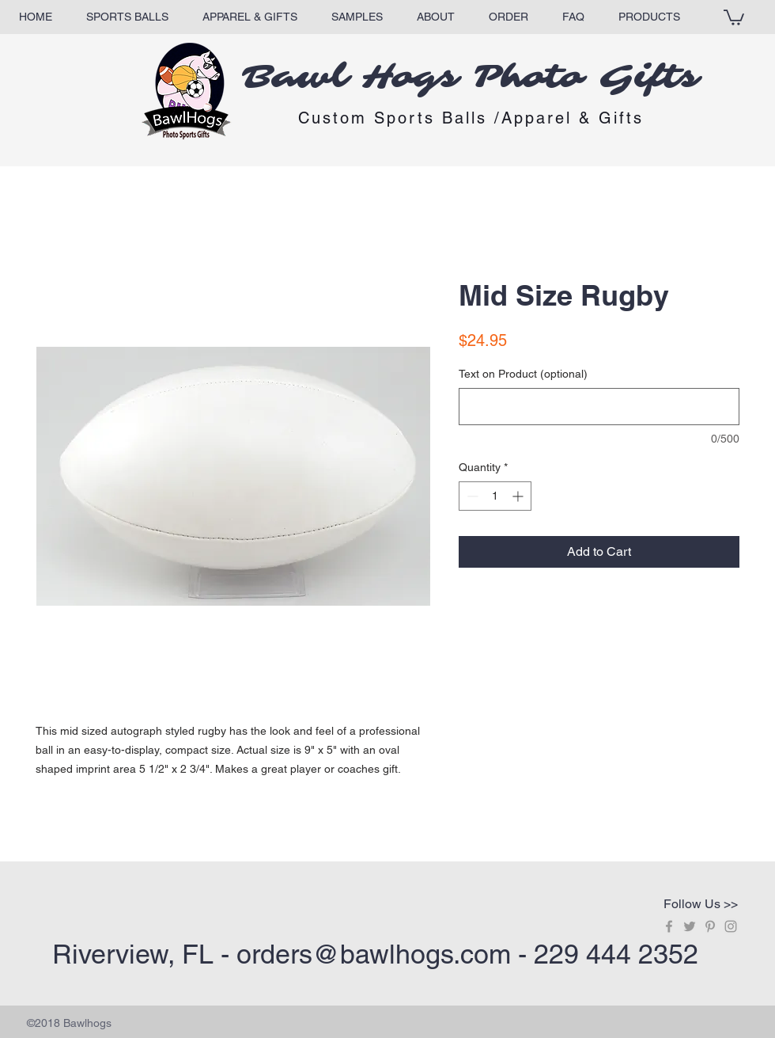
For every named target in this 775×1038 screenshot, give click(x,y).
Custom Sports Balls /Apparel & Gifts (471, 117)
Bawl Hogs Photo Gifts (471, 77)
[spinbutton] (495, 496)
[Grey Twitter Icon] (690, 926)
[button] (734, 16)
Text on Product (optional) (523, 373)
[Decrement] (471, 496)
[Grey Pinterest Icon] (710, 926)
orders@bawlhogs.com (373, 954)
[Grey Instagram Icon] (731, 926)
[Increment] (519, 496)
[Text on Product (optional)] (599, 406)
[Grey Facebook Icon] (669, 926)
